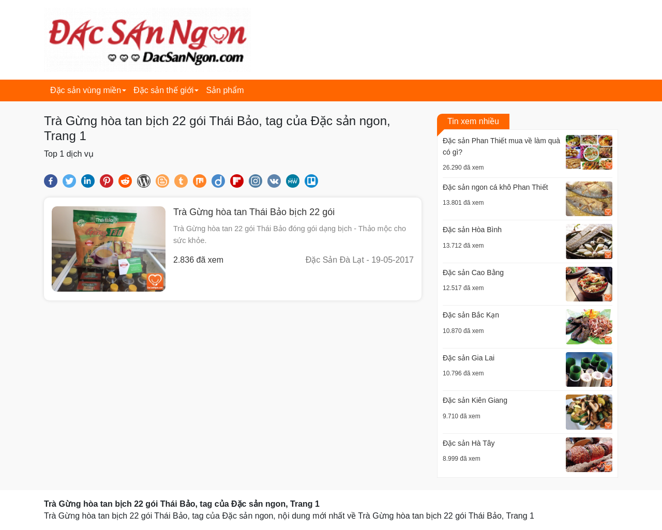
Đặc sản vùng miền (85, 90)
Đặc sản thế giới (163, 90)
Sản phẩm (225, 90)
